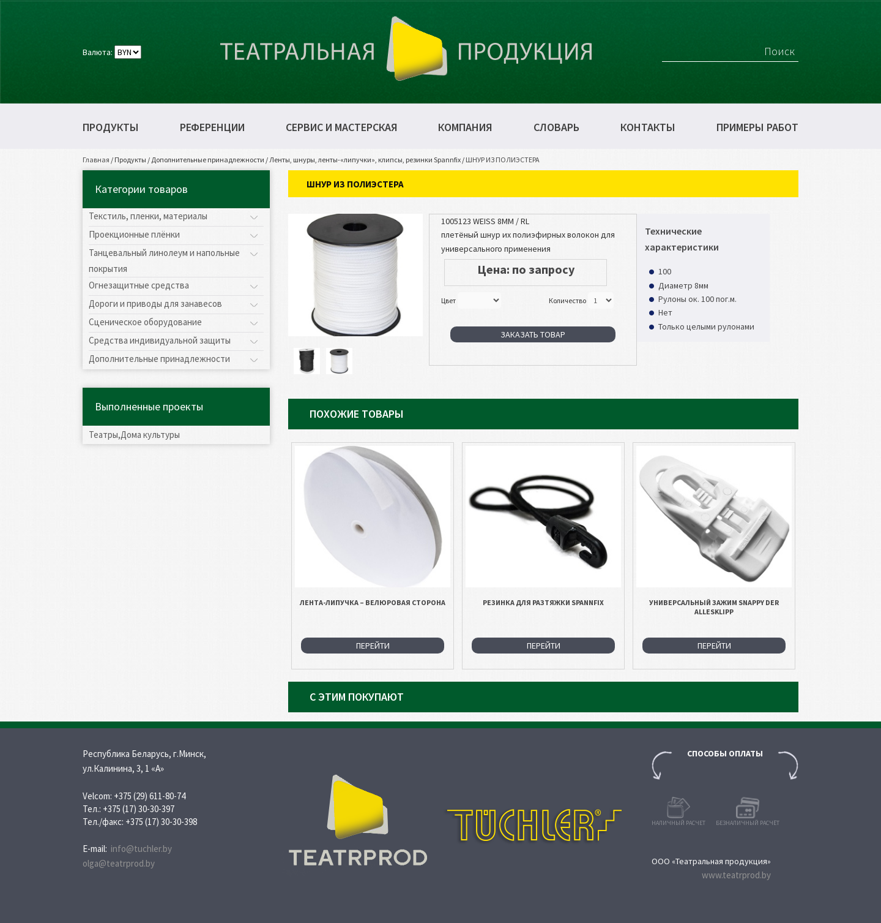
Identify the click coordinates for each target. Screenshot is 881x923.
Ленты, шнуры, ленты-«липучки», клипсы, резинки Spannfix (365, 159)
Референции (212, 127)
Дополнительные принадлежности (207, 159)
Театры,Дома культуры (134, 434)
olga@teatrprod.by (119, 863)
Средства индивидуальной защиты (160, 340)
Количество (567, 300)
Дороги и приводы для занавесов (155, 303)
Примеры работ (757, 127)
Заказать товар (532, 334)
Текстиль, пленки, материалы (148, 216)
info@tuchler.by (141, 848)
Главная (96, 159)
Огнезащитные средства (139, 285)
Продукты (111, 127)
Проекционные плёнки (134, 234)
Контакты (647, 127)
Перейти (373, 645)
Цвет (448, 300)
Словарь (556, 127)
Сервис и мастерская (342, 127)
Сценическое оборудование (145, 322)
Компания (465, 127)
